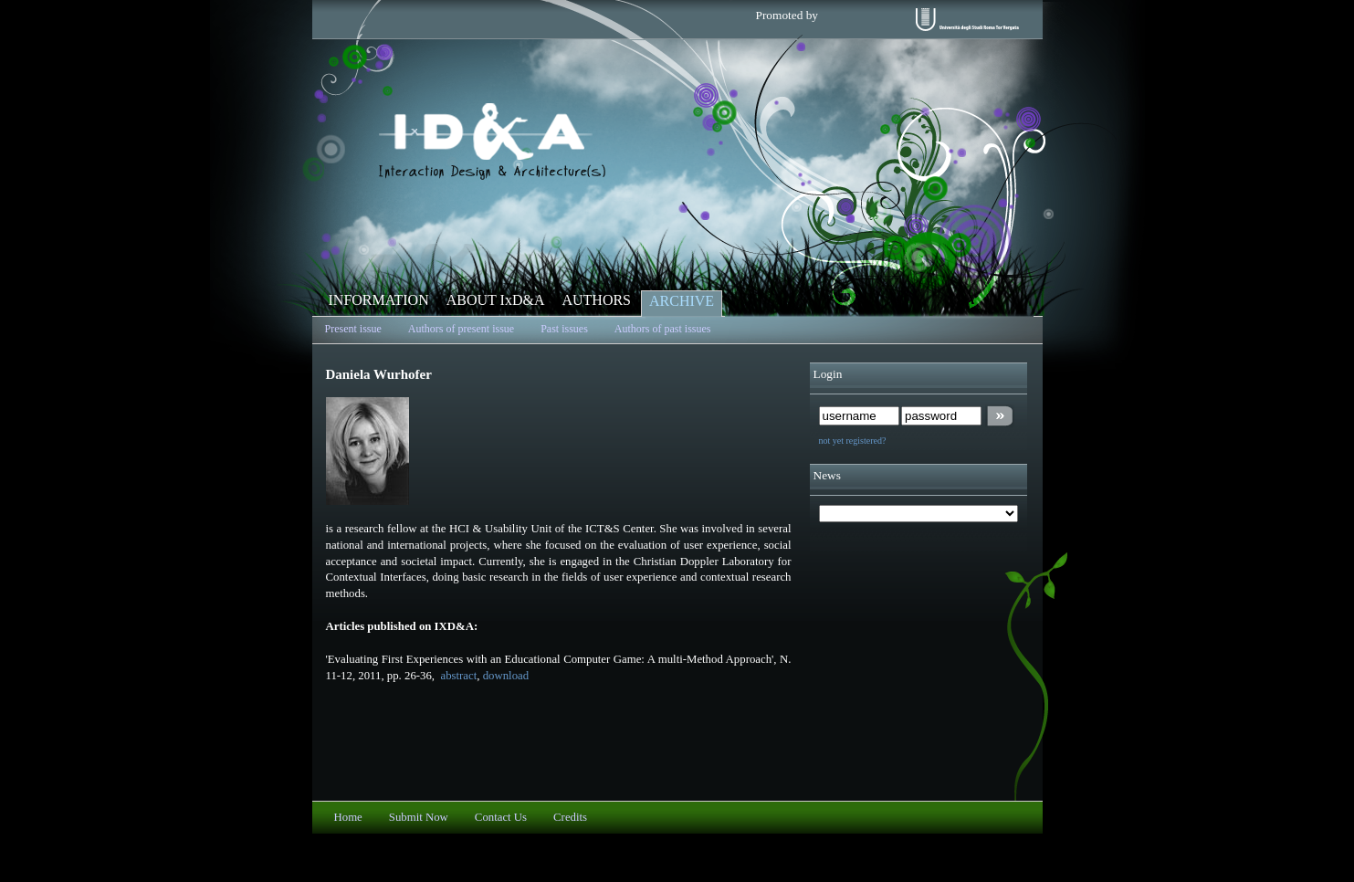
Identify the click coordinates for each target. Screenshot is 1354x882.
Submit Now (418, 817)
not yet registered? (853, 441)
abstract (457, 675)
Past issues (564, 328)
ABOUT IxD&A (495, 300)
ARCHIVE (681, 301)
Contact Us (501, 817)
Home (348, 817)
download (506, 675)
